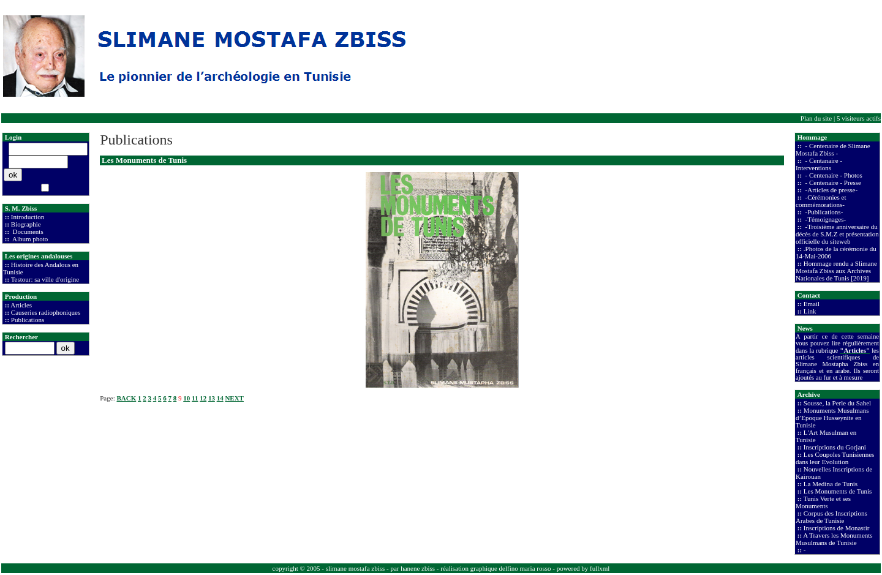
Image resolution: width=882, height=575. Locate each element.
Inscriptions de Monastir (837, 528)
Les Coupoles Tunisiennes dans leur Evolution (835, 458)
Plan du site (816, 118)
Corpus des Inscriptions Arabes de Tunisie (831, 516)
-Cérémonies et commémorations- (821, 201)
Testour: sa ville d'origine (45, 279)
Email (812, 303)
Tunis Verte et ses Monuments (823, 502)
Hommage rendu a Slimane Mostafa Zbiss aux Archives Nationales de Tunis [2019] (836, 271)
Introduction (27, 216)
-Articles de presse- (831, 190)
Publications (27, 319)
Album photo (29, 238)
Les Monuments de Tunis (838, 491)
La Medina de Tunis (831, 483)
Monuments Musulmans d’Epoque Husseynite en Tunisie (832, 418)
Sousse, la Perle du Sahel (837, 403)
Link (810, 311)
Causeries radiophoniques (45, 312)
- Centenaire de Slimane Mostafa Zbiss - (833, 149)
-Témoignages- (825, 219)
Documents (27, 231)
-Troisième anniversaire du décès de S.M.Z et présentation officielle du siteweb (837, 234)
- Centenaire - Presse (832, 182)
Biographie (26, 224)
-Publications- (823, 212)
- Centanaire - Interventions (819, 164)
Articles (21, 305)
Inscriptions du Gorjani (835, 447)
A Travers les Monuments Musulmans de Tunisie (834, 539)
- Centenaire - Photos (833, 175)
